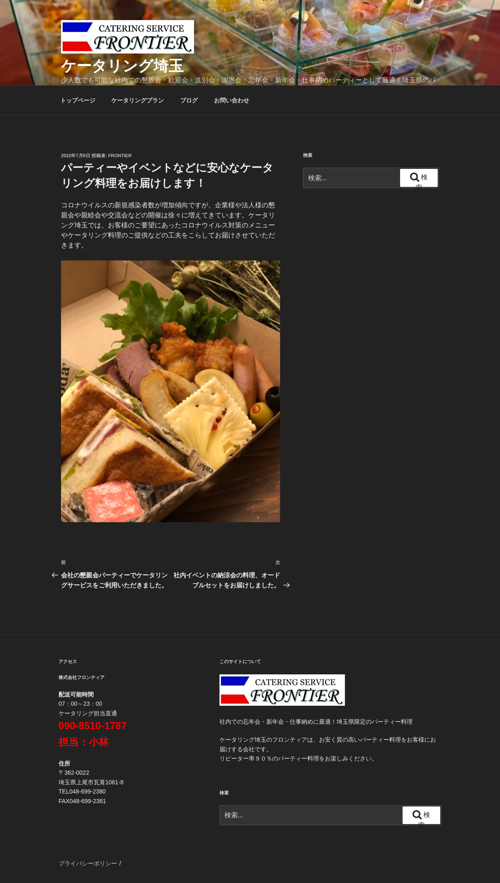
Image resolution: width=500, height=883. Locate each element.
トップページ (77, 100)
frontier (120, 155)
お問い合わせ (231, 100)
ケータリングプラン (137, 100)
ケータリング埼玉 (122, 65)
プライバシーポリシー (88, 863)
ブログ (189, 100)
